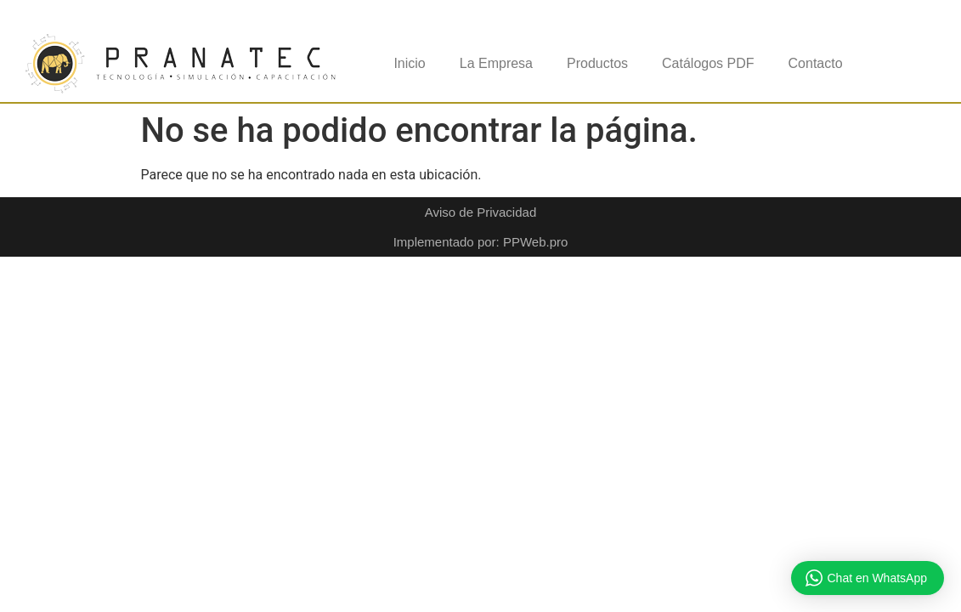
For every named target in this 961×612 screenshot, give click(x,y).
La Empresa (496, 63)
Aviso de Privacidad (480, 212)
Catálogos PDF (708, 63)
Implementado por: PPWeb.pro (480, 242)
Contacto (816, 63)
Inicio (409, 63)
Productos (597, 63)
